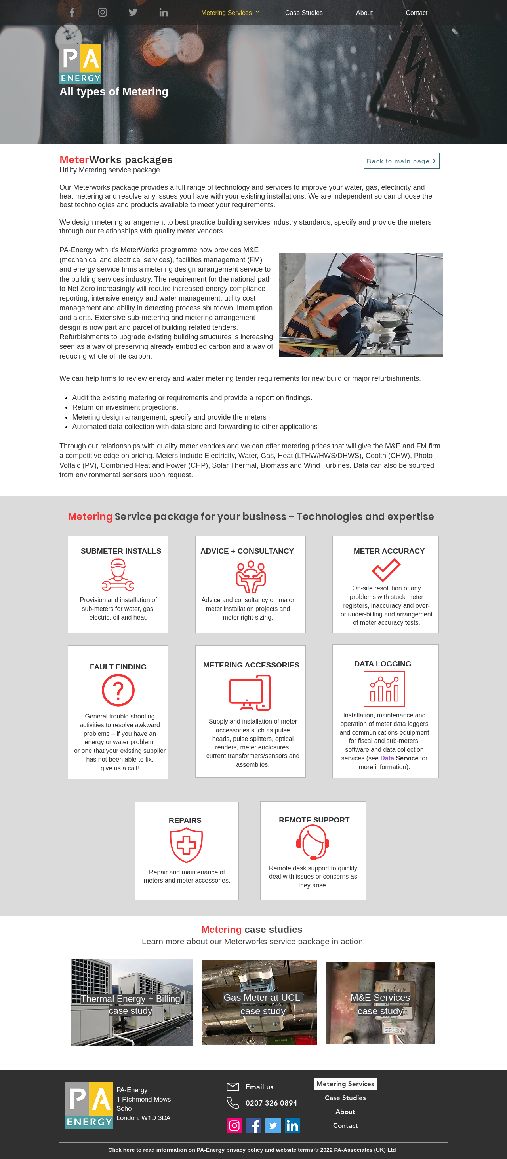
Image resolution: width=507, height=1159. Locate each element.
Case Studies (345, 1098)
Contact (345, 1125)
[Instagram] (103, 12)
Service (406, 758)
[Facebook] (72, 12)
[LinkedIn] (164, 12)
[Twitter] (133, 12)
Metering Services (345, 1084)
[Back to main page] (402, 161)
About (345, 1112)
